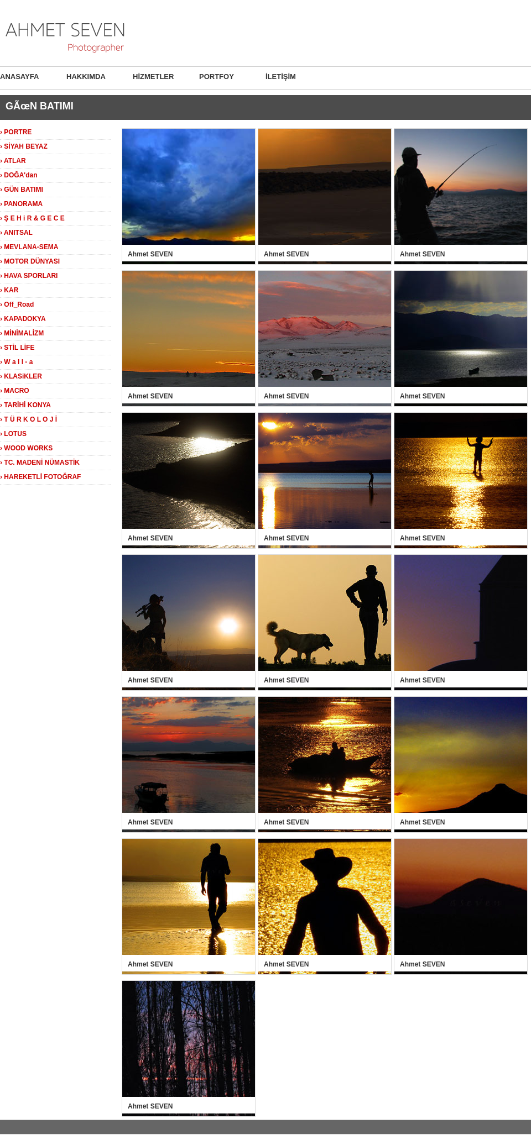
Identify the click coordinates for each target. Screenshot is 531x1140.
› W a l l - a (16, 362)
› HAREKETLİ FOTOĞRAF (40, 477)
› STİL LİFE (17, 347)
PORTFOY (216, 76)
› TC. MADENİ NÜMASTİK (40, 462)
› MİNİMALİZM (22, 333)
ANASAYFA (19, 76)
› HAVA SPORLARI (29, 276)
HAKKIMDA (86, 76)
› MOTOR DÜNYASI (30, 261)
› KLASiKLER (21, 376)
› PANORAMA (21, 204)
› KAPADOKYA (23, 319)
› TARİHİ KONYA (25, 405)
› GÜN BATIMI (21, 189)
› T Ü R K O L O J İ (28, 419)
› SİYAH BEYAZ (24, 146)
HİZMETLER (153, 76)
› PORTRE (16, 132)
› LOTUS (13, 434)
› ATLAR (13, 161)
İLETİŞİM (281, 76)
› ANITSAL (16, 233)
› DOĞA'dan (19, 175)
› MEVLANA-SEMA (29, 247)
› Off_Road (17, 304)
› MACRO (14, 391)
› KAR (9, 290)
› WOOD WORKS (26, 448)
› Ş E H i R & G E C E (32, 218)
